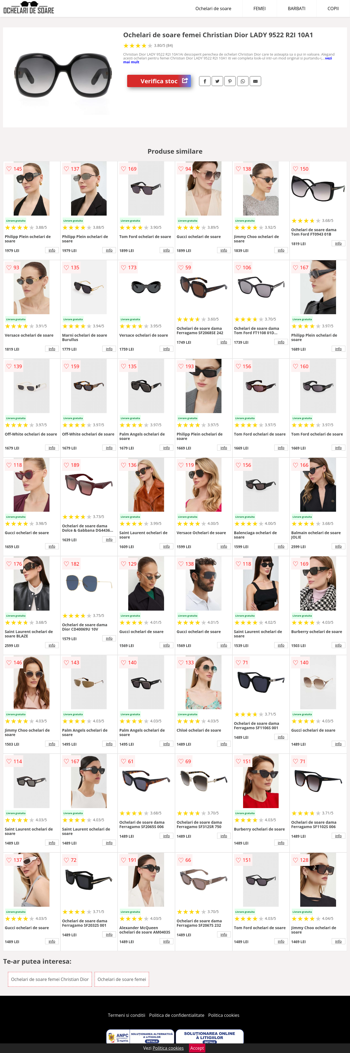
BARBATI (296, 8)
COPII (333, 8)
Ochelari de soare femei (122, 979)
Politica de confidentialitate (177, 1015)
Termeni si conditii (126, 1015)
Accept (197, 1048)
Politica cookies (224, 1015)
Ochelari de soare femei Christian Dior (50, 979)
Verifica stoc (166, 81)
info (52, 250)
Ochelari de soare (213, 8)
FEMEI (259, 8)
